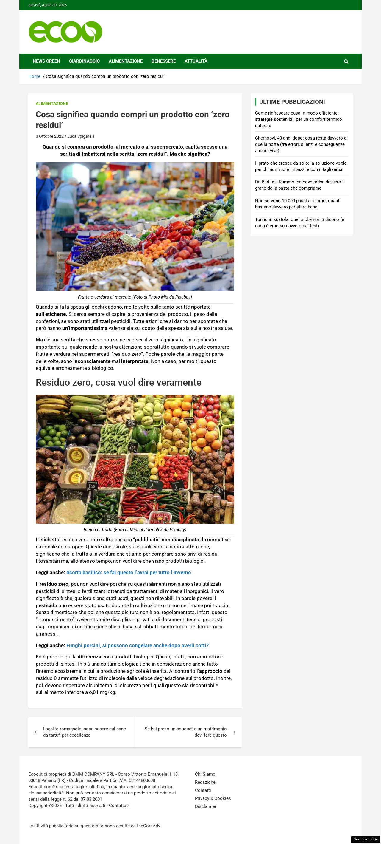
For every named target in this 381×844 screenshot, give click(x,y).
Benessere (164, 61)
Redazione (205, 782)
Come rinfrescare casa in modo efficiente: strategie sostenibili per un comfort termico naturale (298, 119)
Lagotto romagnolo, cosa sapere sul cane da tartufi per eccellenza (84, 732)
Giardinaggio (84, 61)
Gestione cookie (366, 839)
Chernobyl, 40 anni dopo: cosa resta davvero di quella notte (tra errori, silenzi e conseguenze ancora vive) (301, 144)
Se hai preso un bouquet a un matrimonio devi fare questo (186, 732)
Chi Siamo (205, 774)
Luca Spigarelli (80, 136)
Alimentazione (126, 61)
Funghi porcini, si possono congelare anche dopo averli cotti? (137, 645)
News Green (46, 61)
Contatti (203, 790)
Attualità (196, 61)
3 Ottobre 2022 (50, 136)
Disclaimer (205, 806)
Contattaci (119, 805)
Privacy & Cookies (213, 798)
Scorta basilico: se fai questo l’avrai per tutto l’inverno (128, 572)
